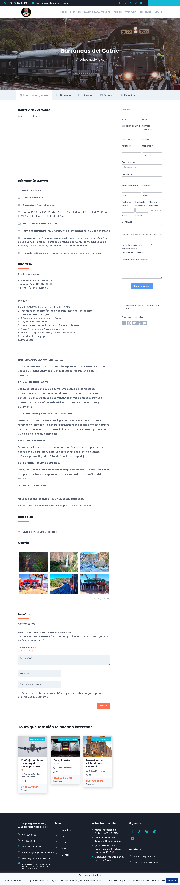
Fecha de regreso (140, 203)
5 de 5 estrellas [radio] (32, 651)
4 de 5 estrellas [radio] (29, 651)
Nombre (127, 109)
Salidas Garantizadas (97, 12)
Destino (147, 185)
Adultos (126, 145)
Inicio (63, 12)
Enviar (103, 705)
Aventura (130, 12)
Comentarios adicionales (135, 259)
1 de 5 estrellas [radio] (19, 651)
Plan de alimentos (154, 203)
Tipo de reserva (130, 162)
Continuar (127, 174)
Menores (147, 145)
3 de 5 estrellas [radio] (25, 651)
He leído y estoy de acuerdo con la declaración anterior (133, 248)
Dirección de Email (131, 127)
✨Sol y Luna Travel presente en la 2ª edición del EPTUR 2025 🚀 (108, 849)
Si (150, 245)
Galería (106, 95)
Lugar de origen (131, 185)
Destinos (75, 12)
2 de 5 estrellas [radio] (22, 651)
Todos (118, 12)
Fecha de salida (126, 203)
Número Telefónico (147, 127)
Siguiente (103, 598)
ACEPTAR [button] (172, 880)
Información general (34, 95)
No (157, 245)
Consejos (145, 12)
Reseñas (127, 95)
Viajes (158, 12)
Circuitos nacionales (90, 60)
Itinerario (63, 95)
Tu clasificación (27, 647)
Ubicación (85, 95)
